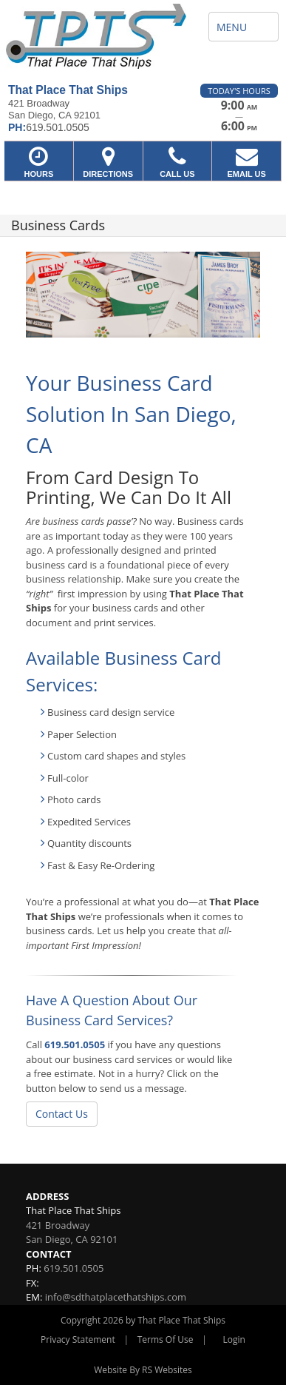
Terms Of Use (165, 1339)
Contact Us (61, 1114)
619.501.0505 (74, 1044)
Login (234, 1339)
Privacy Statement (78, 1339)
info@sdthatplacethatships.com (115, 1297)
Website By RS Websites (143, 1370)
